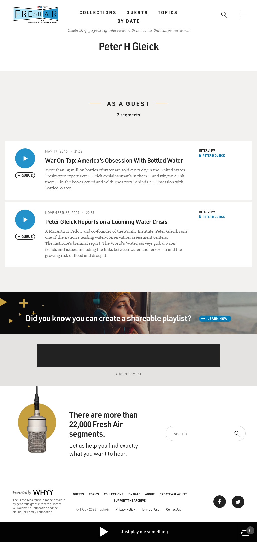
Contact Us (173, 509)
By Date (128, 21)
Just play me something (133, 532)
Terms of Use (150, 509)
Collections (97, 12)
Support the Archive (130, 500)
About (150, 494)
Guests (137, 12)
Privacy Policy (125, 509)
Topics (168, 12)
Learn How (217, 318)
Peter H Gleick (214, 155)
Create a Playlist (173, 494)
